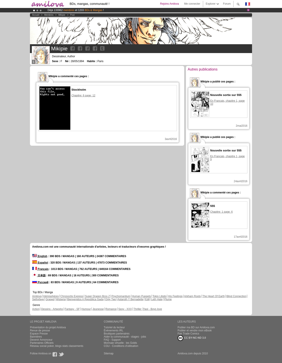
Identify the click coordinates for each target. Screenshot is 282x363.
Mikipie (61, 15)
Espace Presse (39, 333)
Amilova (37, 296)
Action (35, 309)
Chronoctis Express (71, 296)
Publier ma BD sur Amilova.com (196, 327)
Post (72, 15)
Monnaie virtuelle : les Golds (120, 342)
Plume (168, 299)
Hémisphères (51, 296)
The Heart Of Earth (213, 296)
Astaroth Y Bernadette (130, 299)
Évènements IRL (113, 330)
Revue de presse (40, 330)
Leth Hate (157, 299)
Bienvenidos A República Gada (85, 299)
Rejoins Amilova (169, 3)
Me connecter (192, 3)
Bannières (36, 336)
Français (40, 269)
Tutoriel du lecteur (114, 327)
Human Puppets (141, 296)
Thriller (137, 309)
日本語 (39, 275)
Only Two (110, 299)
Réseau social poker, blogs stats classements (56, 346)
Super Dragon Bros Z (97, 296)
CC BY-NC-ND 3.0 (192, 338)
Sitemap (108, 353)
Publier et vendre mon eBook (195, 330)
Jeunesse (98, 309)
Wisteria (60, 299)
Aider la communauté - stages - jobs (125, 336)
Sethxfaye (38, 299)
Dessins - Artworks (52, 309)
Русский (40, 282)
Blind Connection (236, 296)
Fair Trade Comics (188, 333)
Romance (111, 309)
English (39, 256)
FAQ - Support (112, 339)
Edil (147, 299)
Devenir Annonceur (41, 339)
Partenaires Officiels (42, 342)
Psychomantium (120, 296)
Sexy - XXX (125, 309)
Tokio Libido (159, 296)
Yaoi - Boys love (152, 309)
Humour (86, 309)
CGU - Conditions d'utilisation (121, 346)
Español (40, 262)
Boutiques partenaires (117, 333)
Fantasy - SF (72, 309)
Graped (50, 299)
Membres (49, 15)
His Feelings (175, 296)
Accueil (35, 15)
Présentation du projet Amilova (48, 327)
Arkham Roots (192, 296)
